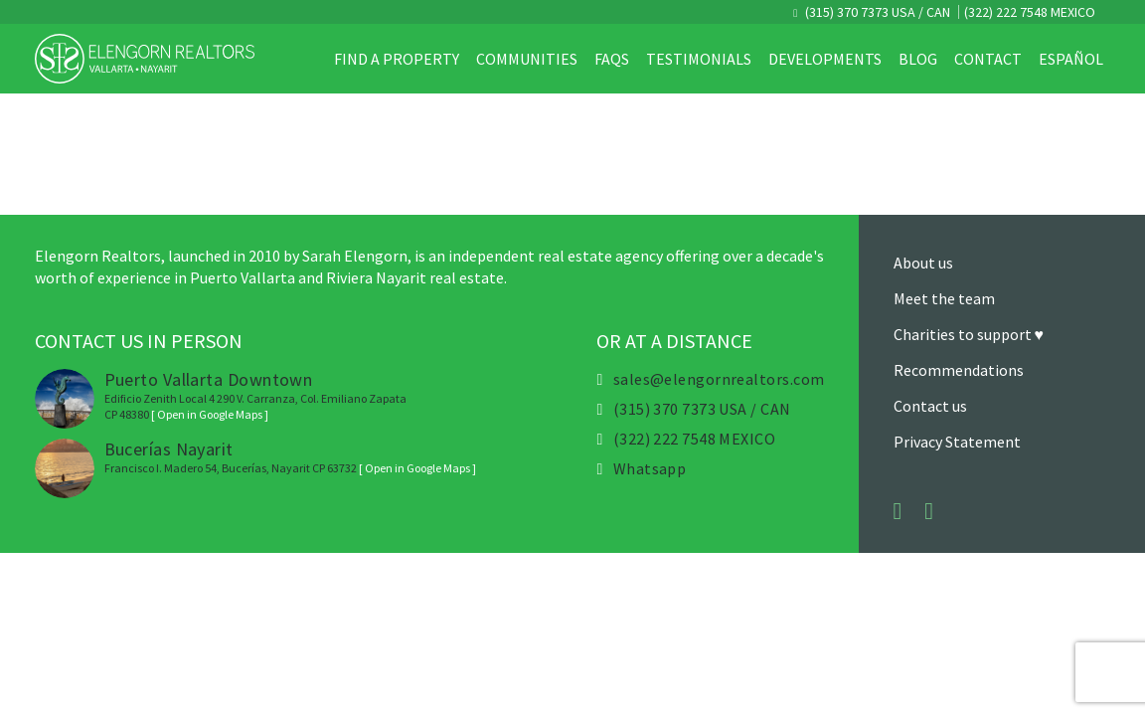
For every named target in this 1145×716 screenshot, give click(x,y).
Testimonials (698, 59)
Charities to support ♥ (969, 334)
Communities (526, 59)
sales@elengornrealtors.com (719, 379)
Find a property (396, 59)
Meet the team (944, 298)
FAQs (611, 59)
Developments (825, 59)
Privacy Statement (957, 441)
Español (1071, 59)
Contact (988, 59)
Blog (918, 59)
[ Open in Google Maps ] (209, 414)
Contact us (930, 406)
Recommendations (959, 370)
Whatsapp (650, 468)
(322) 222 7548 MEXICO (1029, 12)
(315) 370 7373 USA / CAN (876, 12)
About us (923, 262)
